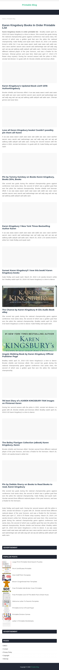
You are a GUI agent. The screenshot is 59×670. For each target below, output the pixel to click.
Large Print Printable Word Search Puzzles (27, 562)
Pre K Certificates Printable (21, 568)
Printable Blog (29, 5)
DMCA (5, 645)
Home (4, 19)
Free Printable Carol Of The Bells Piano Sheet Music (30, 595)
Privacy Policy (7, 652)
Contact (5, 649)
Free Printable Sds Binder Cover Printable (27, 588)
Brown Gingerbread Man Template (24, 581)
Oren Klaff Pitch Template (21, 575)
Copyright (6, 655)
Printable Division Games (21, 614)
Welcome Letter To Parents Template (25, 601)
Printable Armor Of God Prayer (23, 608)
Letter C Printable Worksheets (23, 621)
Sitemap (5, 659)
